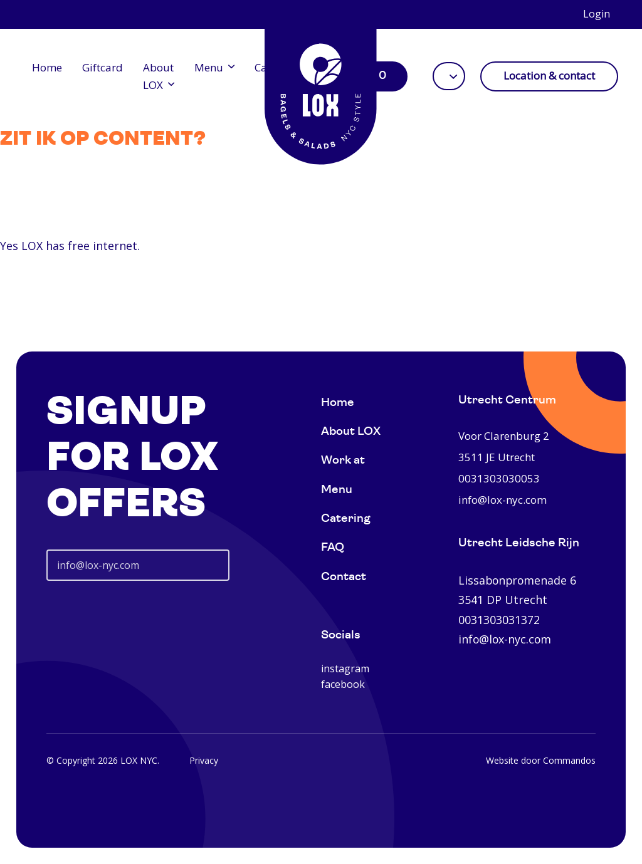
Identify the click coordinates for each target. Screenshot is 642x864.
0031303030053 (499, 478)
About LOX (158, 75)
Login (596, 14)
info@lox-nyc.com (504, 639)
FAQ (332, 548)
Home (47, 67)
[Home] (321, 87)
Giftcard (102, 67)
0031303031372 (499, 619)
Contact (343, 577)
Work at (343, 461)
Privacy (203, 760)
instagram (345, 668)
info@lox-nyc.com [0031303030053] (502, 499)
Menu (208, 67)
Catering (346, 519)
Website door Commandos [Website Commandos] (541, 760)
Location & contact (549, 76)
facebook (343, 684)
